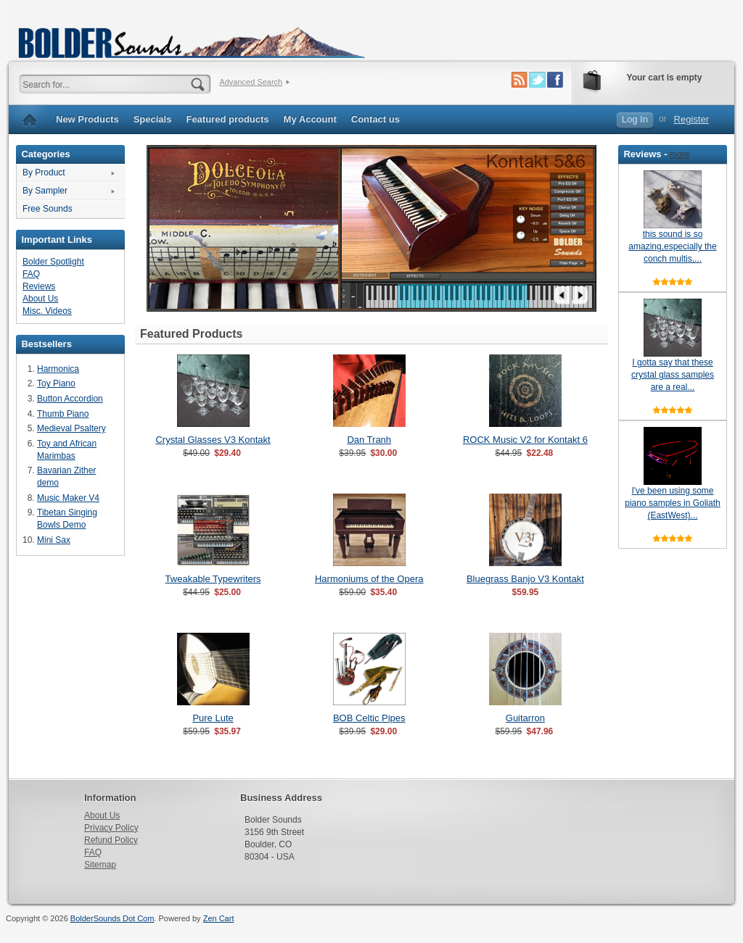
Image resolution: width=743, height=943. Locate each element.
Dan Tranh (369, 439)
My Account (310, 119)
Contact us (375, 119)
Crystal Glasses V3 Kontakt (212, 439)
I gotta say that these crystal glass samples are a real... (672, 374)
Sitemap (100, 865)
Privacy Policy (111, 828)
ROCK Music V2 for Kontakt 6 (525, 439)
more (679, 154)
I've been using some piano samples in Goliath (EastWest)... (672, 503)
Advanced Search (250, 82)
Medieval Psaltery (71, 428)
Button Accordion (70, 399)
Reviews (38, 286)
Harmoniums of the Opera (369, 578)
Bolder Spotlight (53, 262)
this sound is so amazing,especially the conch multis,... (672, 246)
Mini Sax (53, 540)
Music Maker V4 (68, 498)
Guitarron (525, 718)
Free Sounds (47, 209)
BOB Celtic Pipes (369, 718)
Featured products (227, 119)
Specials (153, 119)
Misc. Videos (47, 311)
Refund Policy (111, 840)
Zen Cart (218, 918)
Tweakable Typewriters (213, 578)
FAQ (31, 274)
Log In (635, 119)
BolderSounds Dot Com (112, 918)
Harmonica (58, 369)
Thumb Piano (63, 414)
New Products (87, 119)
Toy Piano (56, 383)
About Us (40, 299)
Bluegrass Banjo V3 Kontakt (525, 578)
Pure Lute (212, 718)
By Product (43, 172)
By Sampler (44, 191)
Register (691, 119)
